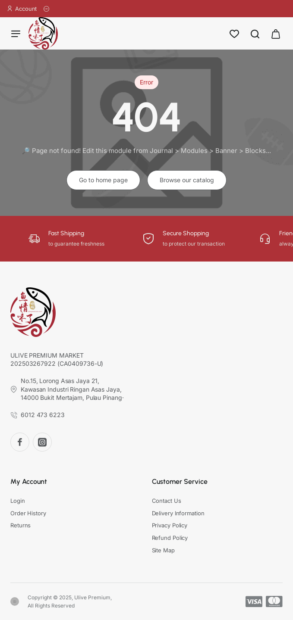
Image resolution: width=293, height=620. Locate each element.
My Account (28, 481)
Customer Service (180, 481)
